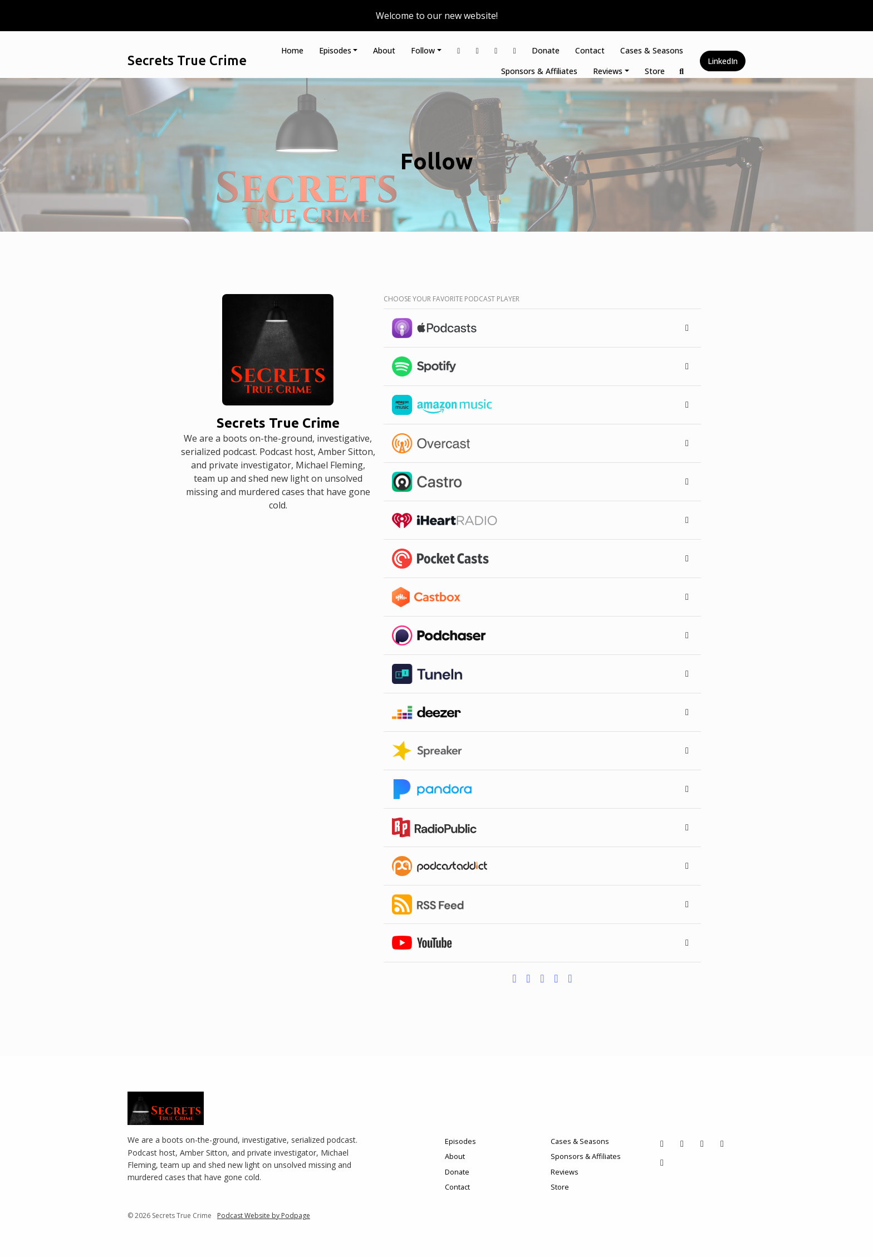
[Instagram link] (477, 50)
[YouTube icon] (722, 1143)
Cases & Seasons (651, 50)
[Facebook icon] (702, 1143)
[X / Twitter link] (458, 50)
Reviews (607, 71)
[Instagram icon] (682, 1143)
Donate (546, 50)
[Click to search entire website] (682, 71)
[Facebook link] (496, 50)
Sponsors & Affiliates (539, 71)
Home (292, 50)
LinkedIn (723, 61)
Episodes (335, 50)
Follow (423, 50)
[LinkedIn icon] (662, 1162)
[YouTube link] (515, 50)
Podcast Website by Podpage (263, 1215)
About (384, 50)
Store (655, 71)
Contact (590, 50)
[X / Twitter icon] (662, 1143)
